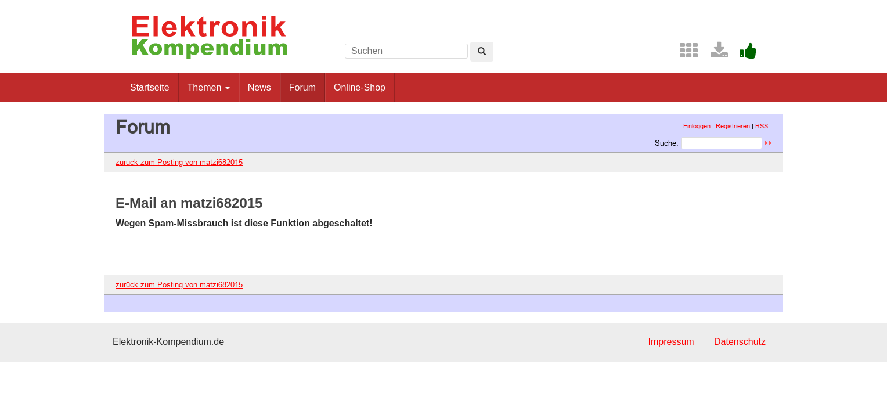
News (259, 87)
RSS (761, 126)
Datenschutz (740, 342)
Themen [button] (209, 87)
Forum (302, 87)
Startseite (150, 87)
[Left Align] (481, 52)
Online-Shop (359, 87)
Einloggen (697, 126)
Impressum (671, 342)
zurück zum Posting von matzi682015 (179, 162)
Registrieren (733, 126)
